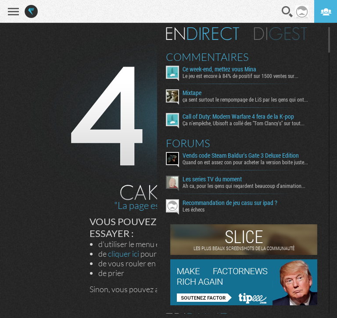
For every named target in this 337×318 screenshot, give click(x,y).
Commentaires (207, 57)
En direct (202, 33)
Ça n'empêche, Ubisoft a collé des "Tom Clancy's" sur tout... (244, 123)
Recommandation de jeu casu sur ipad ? (230, 202)
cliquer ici (123, 253)
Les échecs (193, 209)
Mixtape (192, 92)
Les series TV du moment (212, 179)
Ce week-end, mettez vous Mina (219, 69)
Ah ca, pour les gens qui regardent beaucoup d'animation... (244, 186)
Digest (281, 33)
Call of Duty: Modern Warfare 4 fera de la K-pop (238, 116)
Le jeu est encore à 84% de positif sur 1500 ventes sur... (240, 76)
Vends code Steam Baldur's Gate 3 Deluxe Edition (241, 155)
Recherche (287, 11)
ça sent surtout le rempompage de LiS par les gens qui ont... (245, 99)
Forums (188, 143)
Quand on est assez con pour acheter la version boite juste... (245, 162)
